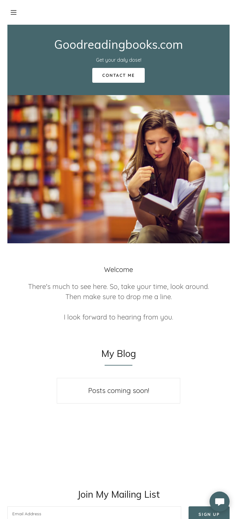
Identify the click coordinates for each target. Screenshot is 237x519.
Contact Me (118, 75)
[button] (13, 12)
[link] (118, 47)
